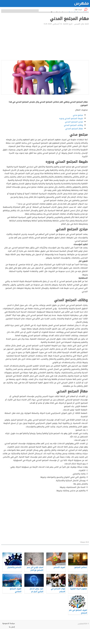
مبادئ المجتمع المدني (74, 122)
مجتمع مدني (78, 115)
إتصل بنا (12, 626)
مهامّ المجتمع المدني (74, 128)
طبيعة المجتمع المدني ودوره (71, 118)
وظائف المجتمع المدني (73, 125)
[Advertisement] (45, 42)
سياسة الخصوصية (8, 623)
